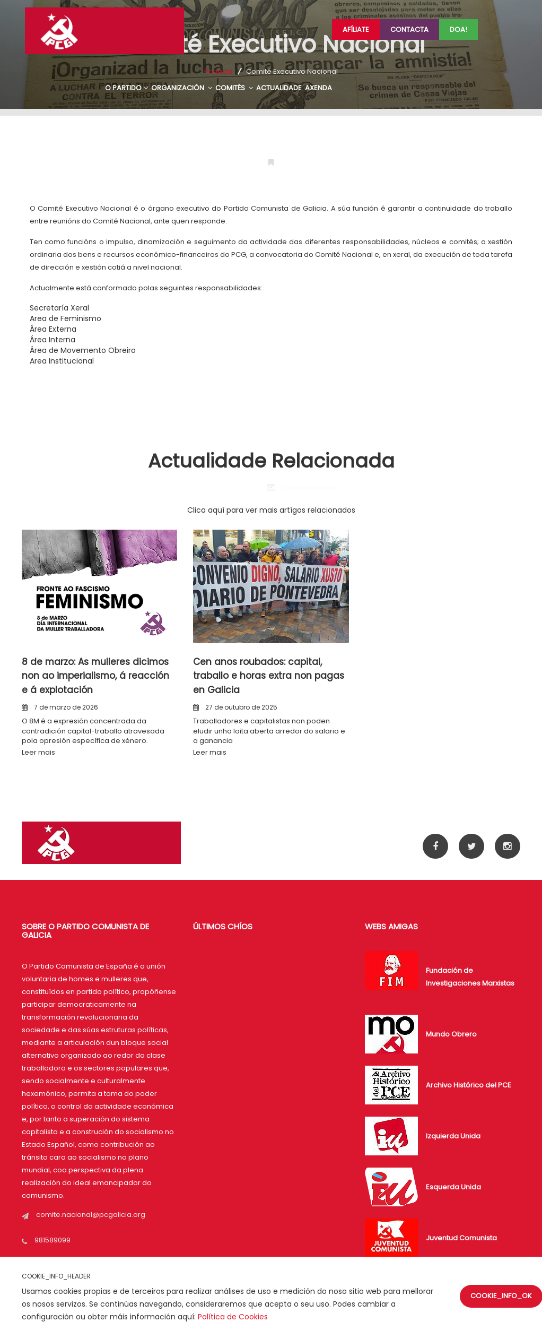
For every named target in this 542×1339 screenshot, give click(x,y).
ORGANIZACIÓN (181, 88)
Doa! (458, 29)
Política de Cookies (233, 1316)
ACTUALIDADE (279, 88)
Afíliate (355, 29)
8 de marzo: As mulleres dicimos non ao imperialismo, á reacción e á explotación (96, 675)
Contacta (409, 29)
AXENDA (318, 88)
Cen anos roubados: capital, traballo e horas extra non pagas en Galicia (268, 675)
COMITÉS (234, 88)
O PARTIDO (126, 88)
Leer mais (38, 752)
